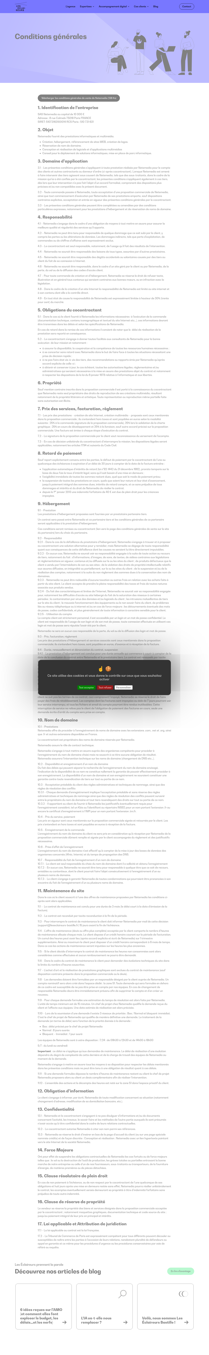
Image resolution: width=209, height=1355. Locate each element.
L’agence (70, 6)
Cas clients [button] (140, 6)
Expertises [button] (86, 6)
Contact (186, 6)
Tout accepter (86, 687)
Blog (155, 6)
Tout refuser (105, 687)
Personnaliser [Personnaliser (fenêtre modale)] (123, 687)
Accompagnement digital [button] (113, 6)
